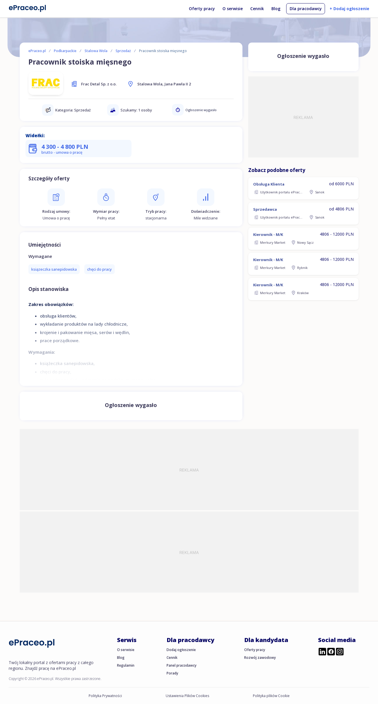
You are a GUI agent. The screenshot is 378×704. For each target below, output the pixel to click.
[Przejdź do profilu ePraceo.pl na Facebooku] (331, 652)
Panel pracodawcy (181, 665)
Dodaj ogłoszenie (181, 649)
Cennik (257, 8)
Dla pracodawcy (306, 8)
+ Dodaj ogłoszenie (349, 8)
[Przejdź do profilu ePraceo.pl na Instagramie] (339, 652)
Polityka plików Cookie (271, 695)
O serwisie (232, 8)
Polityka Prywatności (105, 695)
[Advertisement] (303, 116)
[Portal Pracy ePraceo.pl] (27, 8)
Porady (172, 673)
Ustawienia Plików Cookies (187, 695)
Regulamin (125, 665)
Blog (275, 8)
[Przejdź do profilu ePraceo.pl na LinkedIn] (322, 652)
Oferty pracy (202, 8)
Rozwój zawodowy (260, 657)
